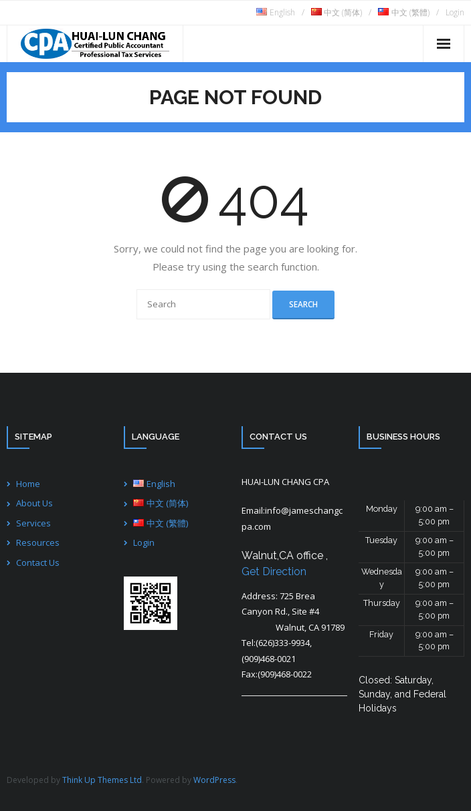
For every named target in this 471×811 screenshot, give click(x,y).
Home (28, 484)
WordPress (214, 780)
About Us (34, 503)
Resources (38, 542)
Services (33, 523)
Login (455, 12)
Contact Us (38, 562)
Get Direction (274, 571)
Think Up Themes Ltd (102, 780)
